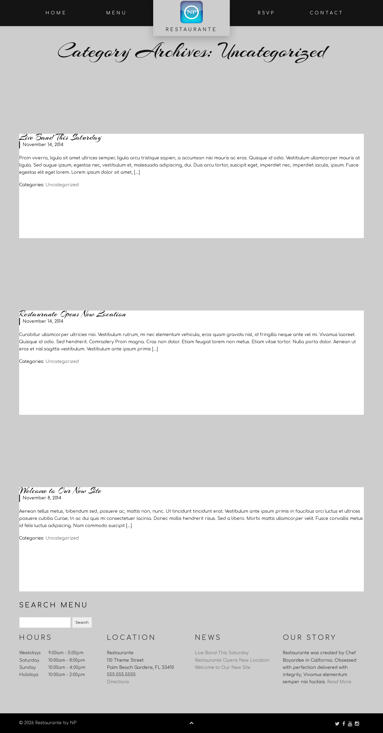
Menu (116, 13)
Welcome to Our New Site (60, 490)
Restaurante (191, 29)
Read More (339, 684)
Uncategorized (62, 185)
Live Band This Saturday (60, 137)
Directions (118, 684)
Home (56, 13)
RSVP (266, 13)
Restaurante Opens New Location (72, 314)
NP (73, 722)
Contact (327, 13)
